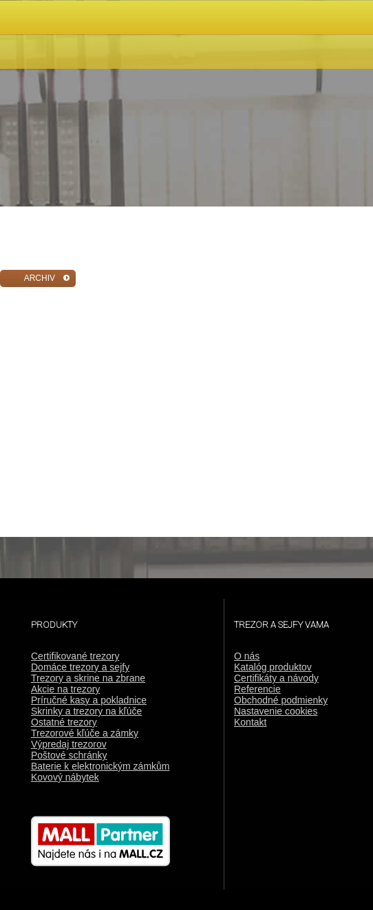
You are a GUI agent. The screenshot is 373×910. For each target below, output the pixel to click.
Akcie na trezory (65, 689)
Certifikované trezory (75, 656)
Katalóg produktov (273, 667)
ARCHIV (39, 278)
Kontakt (250, 722)
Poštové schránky (69, 755)
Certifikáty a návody (276, 678)
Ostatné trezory (64, 722)
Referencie (257, 689)
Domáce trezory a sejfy (80, 667)
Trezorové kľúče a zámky (84, 733)
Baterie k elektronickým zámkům (100, 766)
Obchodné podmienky (281, 700)
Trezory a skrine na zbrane (88, 678)
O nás (246, 656)
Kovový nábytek (65, 777)
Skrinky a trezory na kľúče (86, 711)
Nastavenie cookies (275, 711)
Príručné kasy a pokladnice (89, 700)
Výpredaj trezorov (69, 744)
